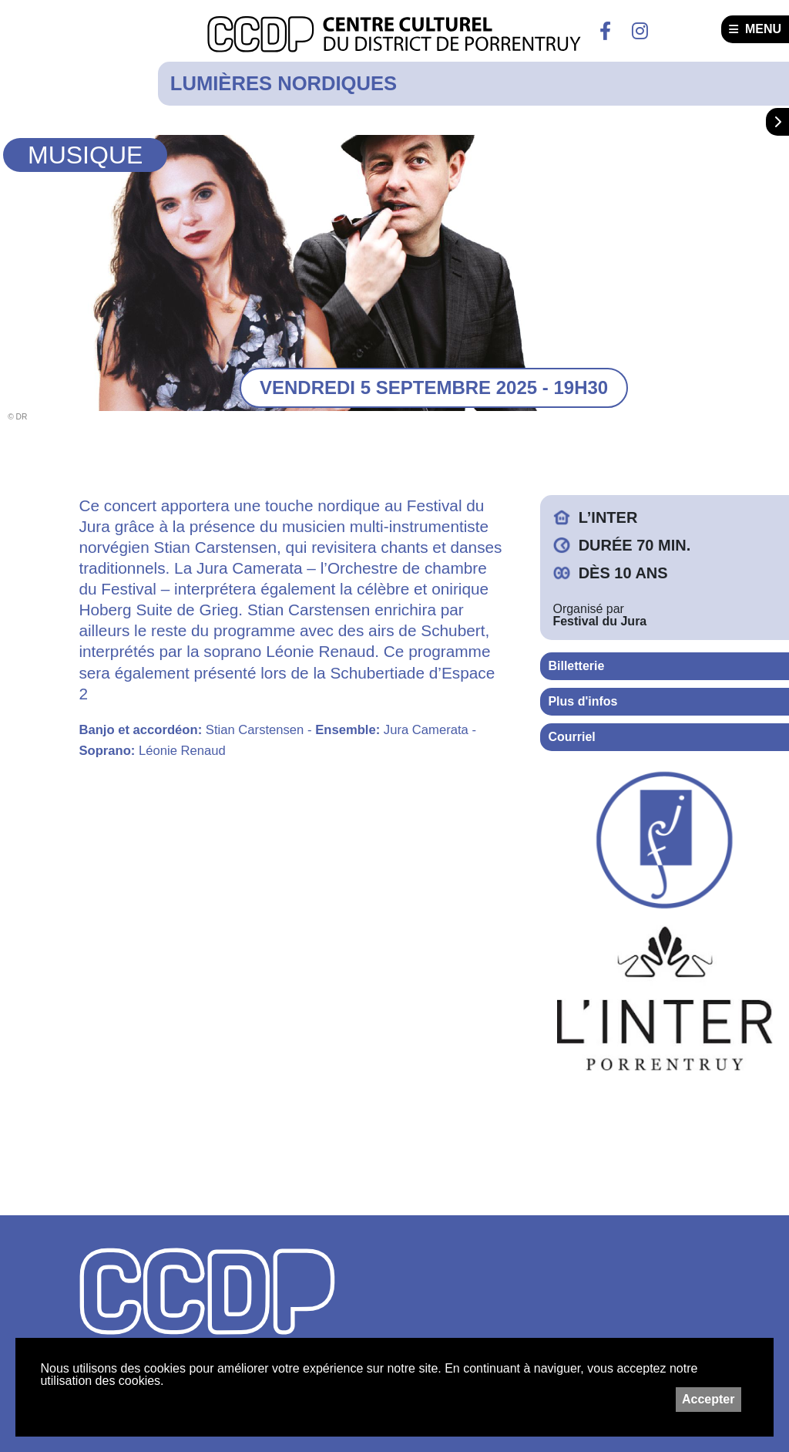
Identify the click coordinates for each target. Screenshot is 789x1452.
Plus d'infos (582, 701)
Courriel (571, 736)
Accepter (708, 1399)
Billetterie (576, 665)
